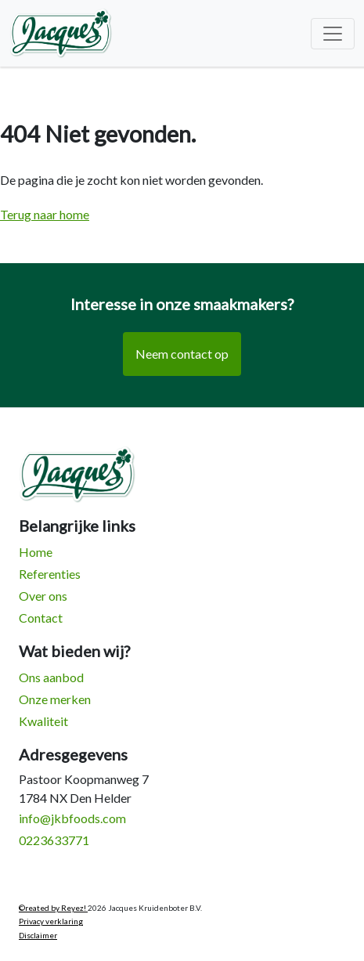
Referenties (50, 573)
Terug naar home (44, 214)
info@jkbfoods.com (72, 818)
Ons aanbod (51, 677)
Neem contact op (182, 353)
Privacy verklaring (51, 921)
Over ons (43, 595)
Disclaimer (38, 935)
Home (35, 551)
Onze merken (55, 699)
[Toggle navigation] (333, 33)
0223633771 (54, 840)
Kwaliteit (43, 721)
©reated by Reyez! (53, 907)
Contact (41, 617)
